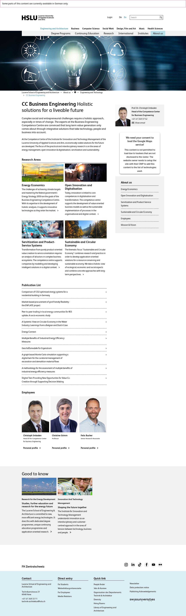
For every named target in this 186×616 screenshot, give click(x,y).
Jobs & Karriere (100, 588)
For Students (63, 584)
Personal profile (32, 448)
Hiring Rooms (99, 603)
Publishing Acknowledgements (143, 591)
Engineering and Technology (91, 92)
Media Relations (65, 596)
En (125, 17)
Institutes (143, 33)
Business (75, 28)
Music (142, 28)
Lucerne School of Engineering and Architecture (40, 92)
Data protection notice (139, 587)
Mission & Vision (128, 225)
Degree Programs (60, 33)
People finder (99, 584)
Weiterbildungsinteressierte (69, 588)
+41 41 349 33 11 (29, 599)
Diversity (97, 599)
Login (109, 17)
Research (109, 33)
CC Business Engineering (35, 95)
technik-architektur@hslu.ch (33, 601)
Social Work (108, 28)
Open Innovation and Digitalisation (137, 195)
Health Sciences (155, 28)
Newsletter (134, 583)
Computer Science (91, 28)
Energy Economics (129, 189)
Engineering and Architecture (54, 28)
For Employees (64, 592)
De (120, 17)
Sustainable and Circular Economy (136, 212)
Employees (125, 218)
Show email (140, 123)
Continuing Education (87, 33)
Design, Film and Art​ (126, 28)
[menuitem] (61, 33)
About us (158, 33)
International (125, 33)
